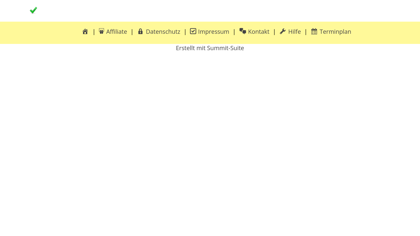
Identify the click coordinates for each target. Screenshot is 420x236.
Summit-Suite (225, 48)
